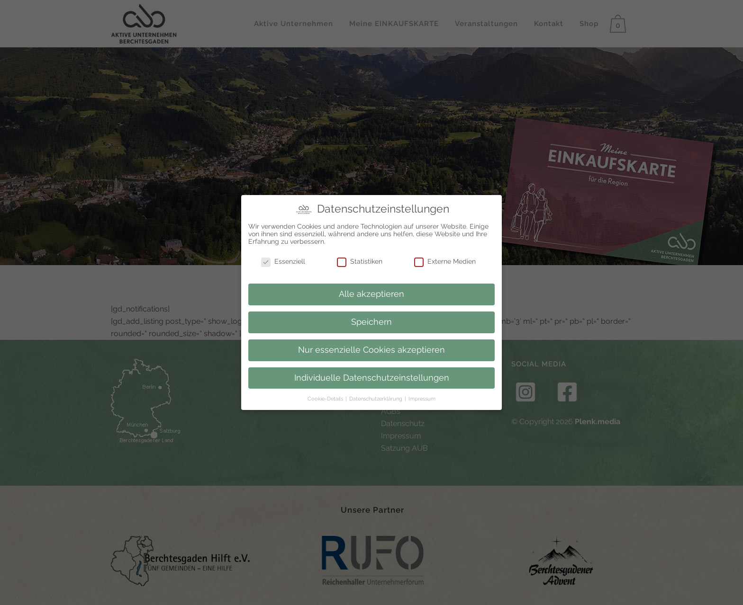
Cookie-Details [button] (326, 396)
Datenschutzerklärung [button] (376, 396)
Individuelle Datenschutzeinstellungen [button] (371, 375)
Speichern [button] (371, 319)
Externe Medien (445, 259)
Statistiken (359, 259)
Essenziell (283, 259)
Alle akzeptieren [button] (371, 291)
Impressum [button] (421, 396)
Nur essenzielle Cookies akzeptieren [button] (371, 347)
